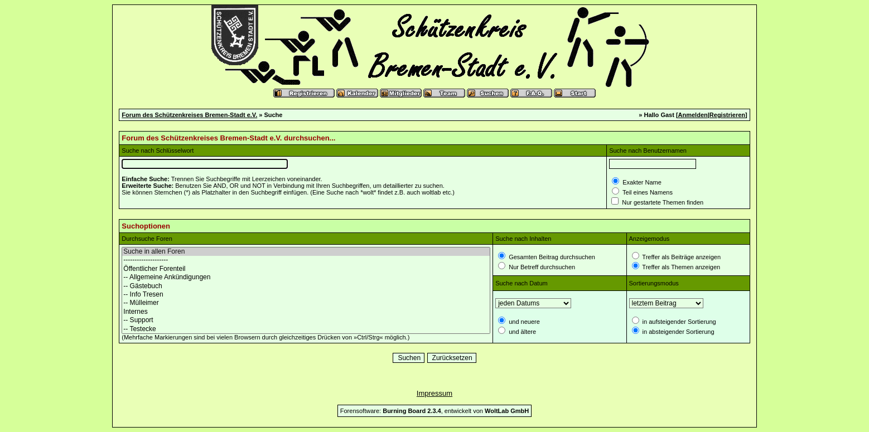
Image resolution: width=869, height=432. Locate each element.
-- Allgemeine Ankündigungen (306, 277)
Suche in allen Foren (306, 251)
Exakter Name (641, 182)
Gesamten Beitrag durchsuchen (551, 257)
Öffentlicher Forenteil (306, 269)
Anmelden (693, 114)
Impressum (434, 393)
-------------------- (306, 260)
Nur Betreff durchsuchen (541, 267)
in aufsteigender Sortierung (678, 321)
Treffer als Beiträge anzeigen (681, 257)
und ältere (521, 331)
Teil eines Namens (647, 192)
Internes (306, 312)
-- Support (306, 320)
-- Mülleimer (306, 303)
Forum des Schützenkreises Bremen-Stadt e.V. (189, 114)
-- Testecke (306, 329)
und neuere (523, 321)
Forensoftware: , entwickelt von (434, 410)
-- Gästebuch (306, 286)
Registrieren (727, 114)
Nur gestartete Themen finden (661, 202)
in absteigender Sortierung (677, 331)
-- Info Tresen (306, 294)
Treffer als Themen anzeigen (681, 267)
